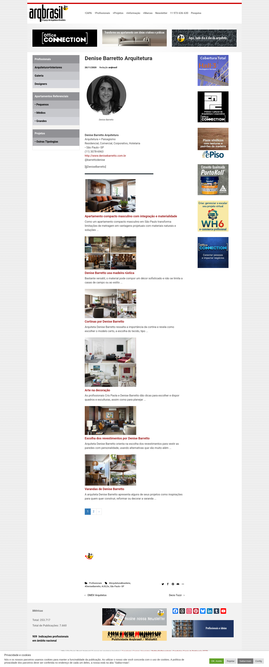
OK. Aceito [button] (216, 661)
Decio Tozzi (175, 595)
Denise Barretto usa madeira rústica (109, 273)
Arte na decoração (97, 390)
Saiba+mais (245, 661)
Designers (41, 84)
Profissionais (95, 583)
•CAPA (88, 13)
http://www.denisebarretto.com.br (105, 155)
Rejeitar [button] (231, 661)
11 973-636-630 (179, 13)
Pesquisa (196, 13)
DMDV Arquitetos (97, 595)
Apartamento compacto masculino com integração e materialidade (131, 216)
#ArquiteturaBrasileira (119, 583)
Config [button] (258, 661)
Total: (36, 620)
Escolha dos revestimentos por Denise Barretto (117, 438)
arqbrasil (112, 67)
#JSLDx (105, 586)
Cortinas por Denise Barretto (104, 321)
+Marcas (148, 13)
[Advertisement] (53, 192)
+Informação (133, 13)
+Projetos (118, 13)
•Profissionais (102, 13)
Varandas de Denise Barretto (104, 489)
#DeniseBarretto (93, 586)
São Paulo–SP (117, 586)
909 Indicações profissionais (50, 636)
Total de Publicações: (46, 625)
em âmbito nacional (44, 640)
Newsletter (161, 13)
